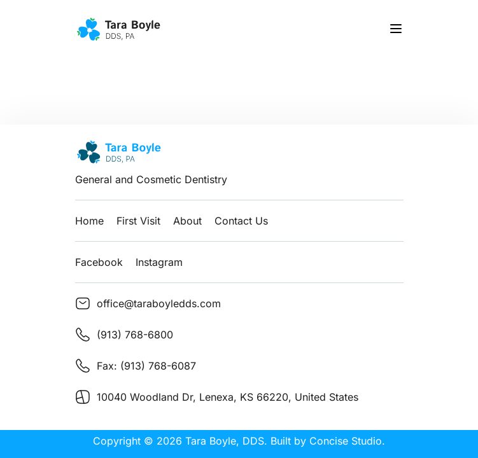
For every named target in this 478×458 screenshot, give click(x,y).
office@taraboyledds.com (159, 303)
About (187, 220)
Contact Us (241, 220)
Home (89, 220)
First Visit (138, 220)
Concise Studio (345, 440)
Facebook (99, 262)
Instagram (159, 262)
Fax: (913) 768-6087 (146, 365)
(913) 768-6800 (135, 334)
